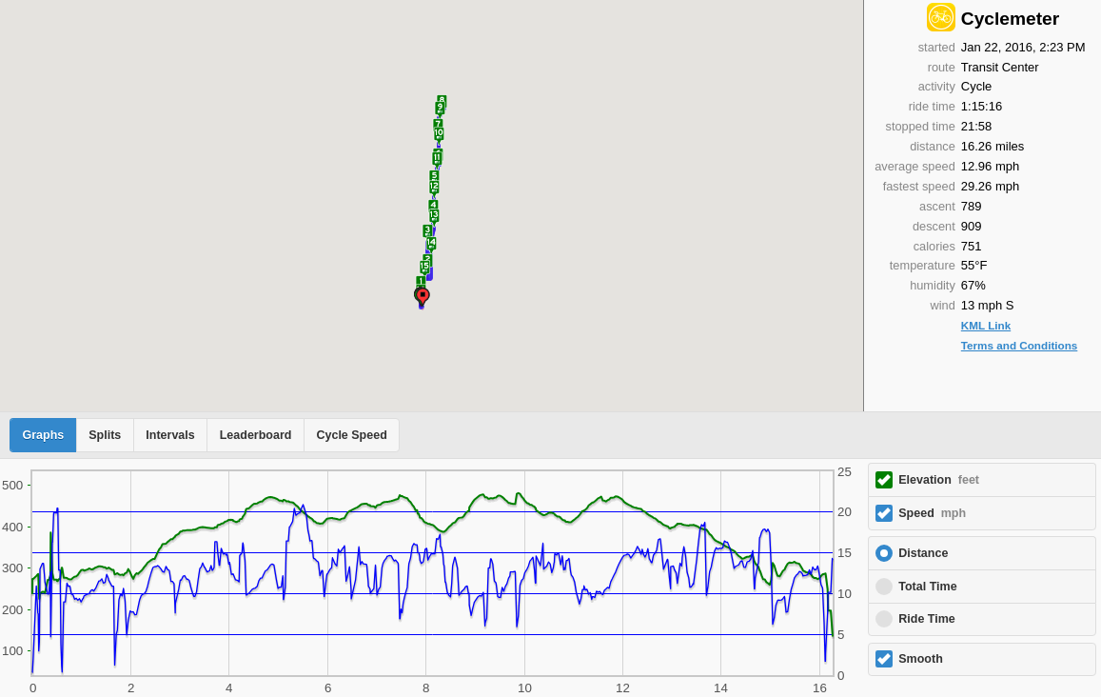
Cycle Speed (351, 435)
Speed (932, 513)
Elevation (938, 480)
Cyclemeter (1010, 19)
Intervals (170, 435)
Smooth (920, 659)
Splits (104, 435)
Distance (923, 553)
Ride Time (926, 619)
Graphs (44, 435)
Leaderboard (256, 435)
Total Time (927, 586)
